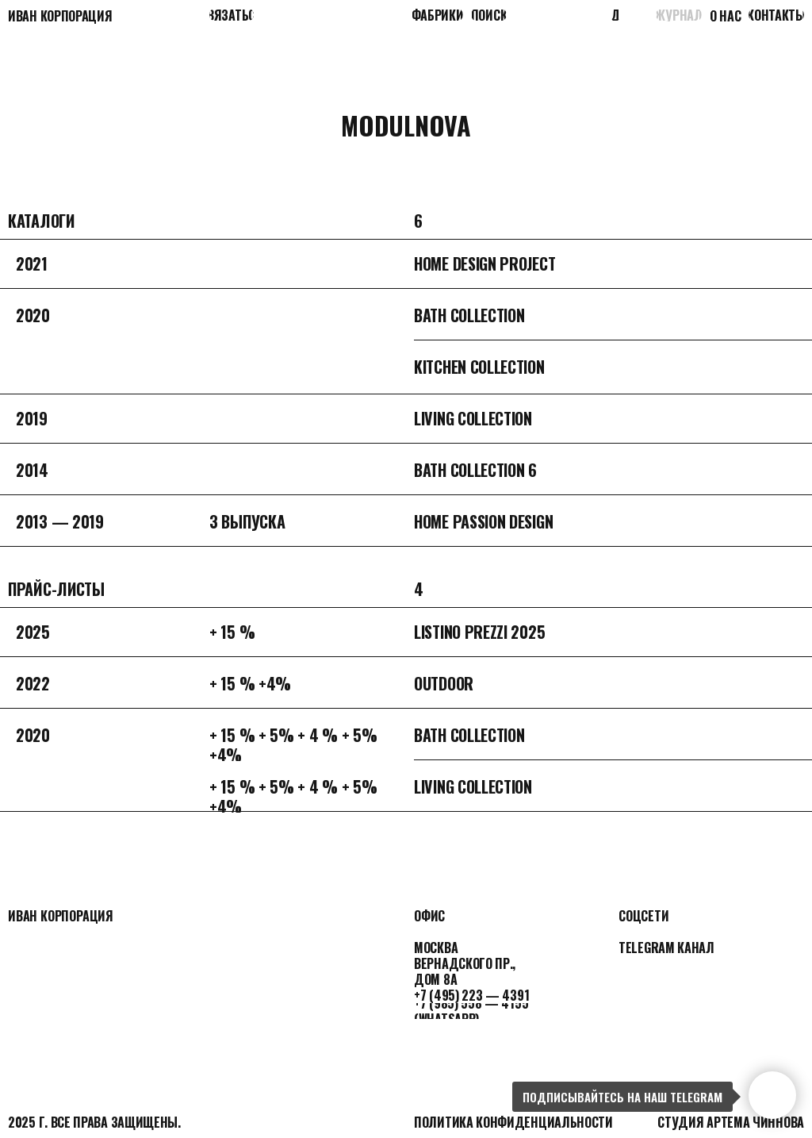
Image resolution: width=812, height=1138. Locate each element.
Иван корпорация (60, 15)
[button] (231, 14)
